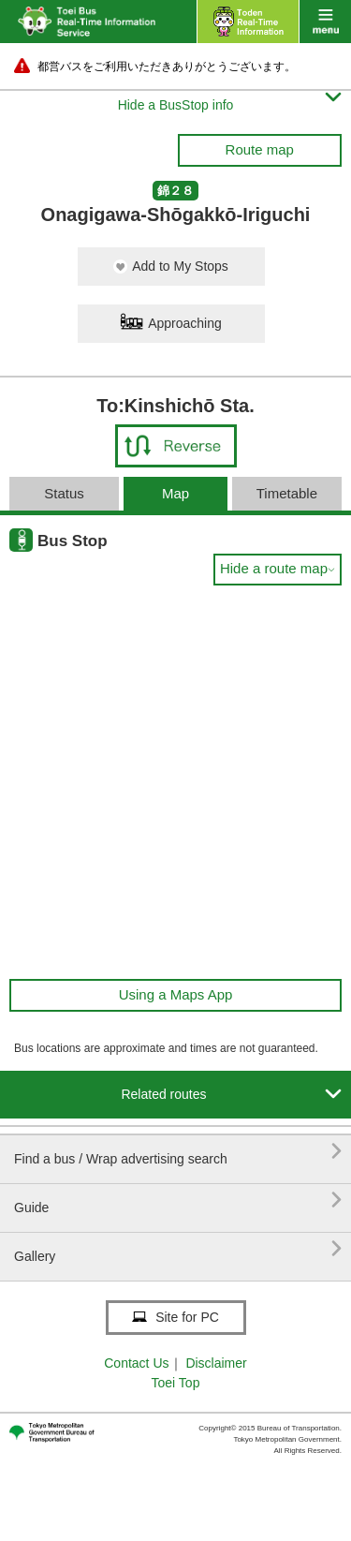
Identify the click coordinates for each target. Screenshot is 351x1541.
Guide (178, 1200)
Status (64, 493)
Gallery (178, 1249)
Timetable (286, 493)
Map (175, 493)
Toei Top (176, 1382)
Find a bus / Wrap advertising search (178, 1151)
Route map (260, 149)
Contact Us (136, 1363)
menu (325, 21)
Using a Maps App (176, 994)
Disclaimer (215, 1363)
